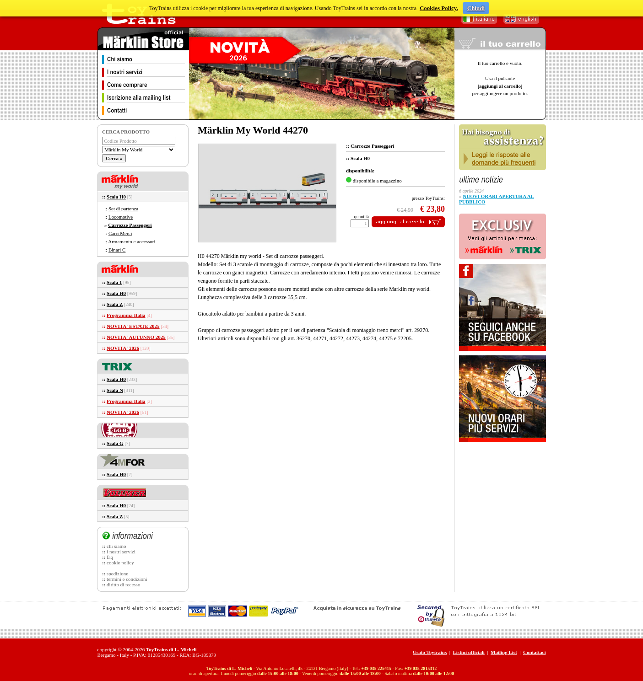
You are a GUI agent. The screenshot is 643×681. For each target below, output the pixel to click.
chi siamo (116, 546)
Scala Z (115, 304)
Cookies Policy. (439, 8)
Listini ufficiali (468, 652)
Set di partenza (123, 208)
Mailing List (504, 652)
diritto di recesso (123, 584)
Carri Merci (120, 233)
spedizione (117, 573)
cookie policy (120, 562)
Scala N (115, 390)
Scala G (115, 443)
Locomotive (120, 217)
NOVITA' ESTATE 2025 (133, 326)
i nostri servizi (121, 551)
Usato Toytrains (430, 652)
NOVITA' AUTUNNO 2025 (136, 337)
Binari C (117, 249)
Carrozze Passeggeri (129, 225)
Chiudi (476, 8)
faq (110, 557)
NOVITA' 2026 (123, 348)
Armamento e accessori (131, 241)
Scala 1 (114, 282)
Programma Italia (126, 315)
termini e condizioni (127, 579)
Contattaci (534, 652)
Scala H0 (116, 196)
